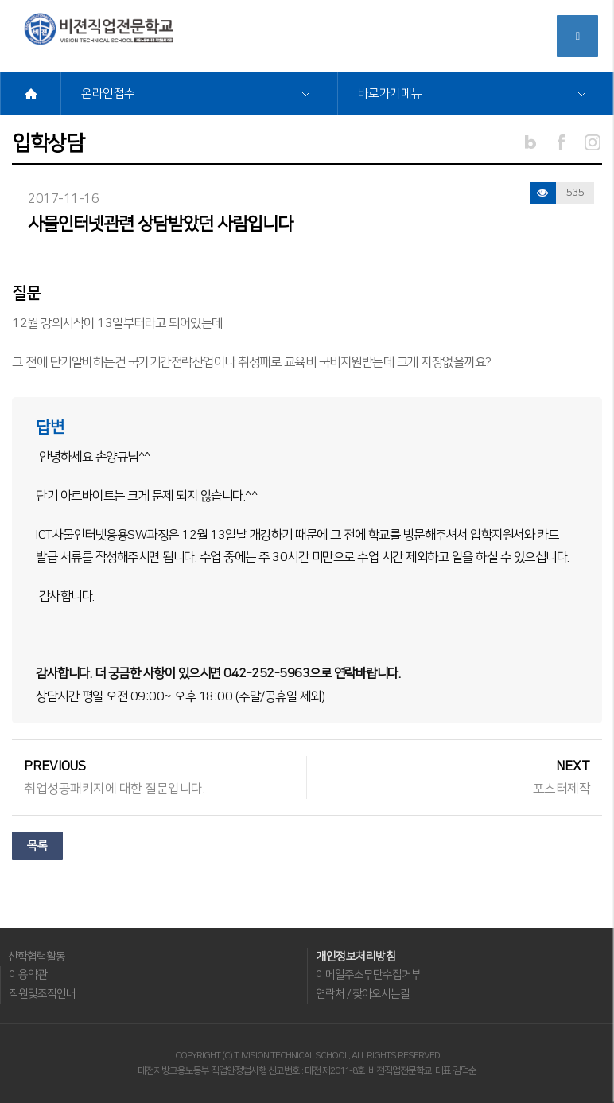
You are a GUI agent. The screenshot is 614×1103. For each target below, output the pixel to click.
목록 (37, 846)
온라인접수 (108, 93)
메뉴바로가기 (0, 0)
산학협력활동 (36, 956)
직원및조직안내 (42, 994)
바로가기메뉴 (390, 93)
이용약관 (28, 975)
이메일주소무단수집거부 (368, 975)
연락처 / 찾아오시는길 (363, 994)
